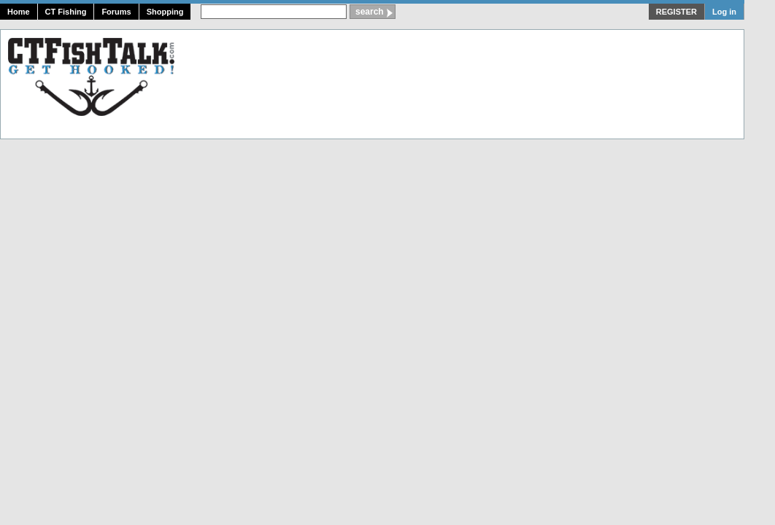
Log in (724, 11)
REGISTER (676, 11)
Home (18, 11)
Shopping (165, 11)
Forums (116, 11)
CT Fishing (66, 11)
